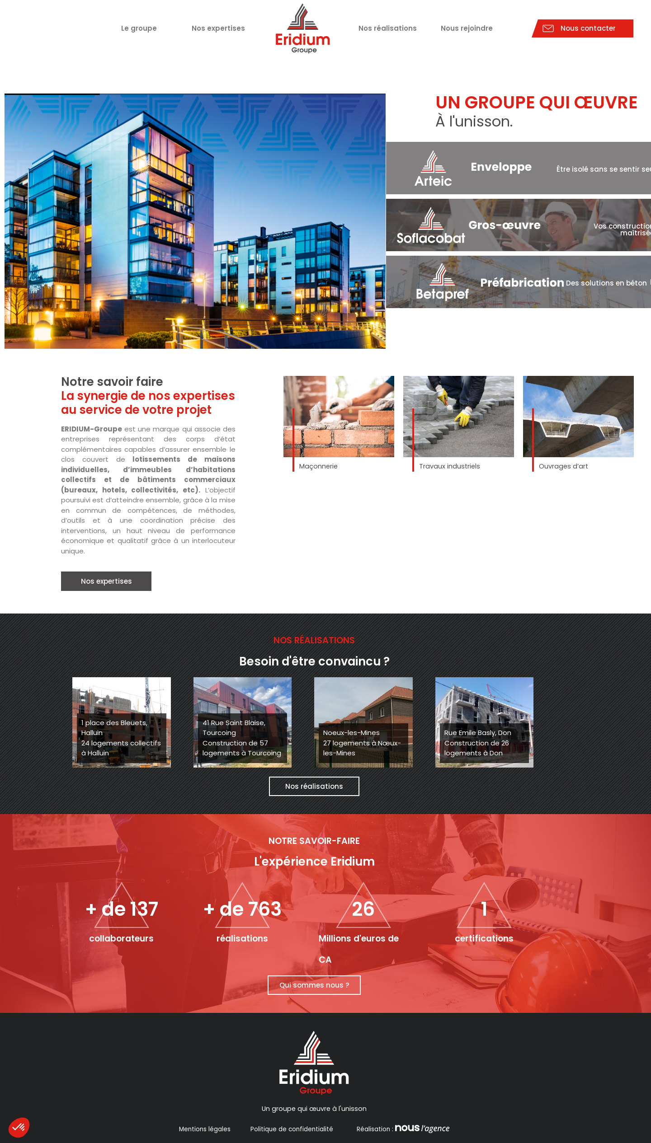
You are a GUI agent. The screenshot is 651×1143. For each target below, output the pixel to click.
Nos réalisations (388, 28)
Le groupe (139, 28)
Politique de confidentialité (291, 1129)
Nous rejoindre (467, 28)
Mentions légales (205, 1129)
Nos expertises (218, 28)
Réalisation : (402, 1129)
